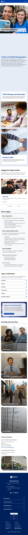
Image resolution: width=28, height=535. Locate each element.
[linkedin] (10, 492)
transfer (6, 221)
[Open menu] (26, 1)
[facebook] (15, 492)
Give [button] (14, 518)
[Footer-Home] (14, 477)
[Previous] (9, 206)
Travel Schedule (14, 431)
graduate (10, 221)
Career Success (14, 349)
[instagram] (14, 492)
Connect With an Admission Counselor (14, 376)
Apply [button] (14, 513)
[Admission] (3, 4)
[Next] (19, 206)
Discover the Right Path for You (14, 404)
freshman (22, 220)
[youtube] (17, 492)
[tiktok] (12, 492)
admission (21, 250)
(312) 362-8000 (11, 486)
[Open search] (24, 1)
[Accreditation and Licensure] (9, 528)
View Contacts (4, 453)
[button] (4, 201)
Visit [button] (14, 516)
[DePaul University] (4, 1)
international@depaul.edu (9, 447)
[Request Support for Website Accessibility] (19, 528)
